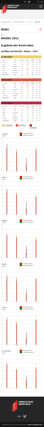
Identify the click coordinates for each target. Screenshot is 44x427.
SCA (29, 22)
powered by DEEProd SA (34, 424)
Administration (19, 22)
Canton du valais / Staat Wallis (10, 9)
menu (21, 29)
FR (38, 2)
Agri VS (37, 22)
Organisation (5, 22)
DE (42, 2)
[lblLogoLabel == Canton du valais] (22, 406)
